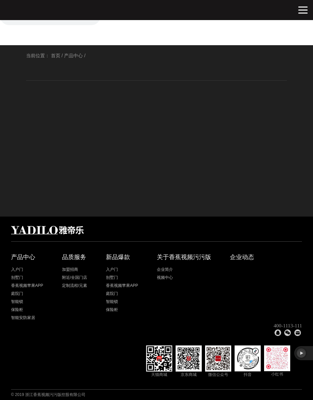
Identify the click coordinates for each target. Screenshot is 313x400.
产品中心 (73, 55)
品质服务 (74, 257)
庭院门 (17, 293)
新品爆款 (118, 257)
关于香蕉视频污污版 (184, 257)
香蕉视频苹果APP (27, 285)
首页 (55, 55)
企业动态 (242, 257)
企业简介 (165, 269)
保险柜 (17, 309)
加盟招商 (70, 269)
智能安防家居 (23, 317)
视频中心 (165, 277)
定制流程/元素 (74, 285)
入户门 (17, 269)
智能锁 (17, 301)
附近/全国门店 (74, 277)
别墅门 (17, 277)
